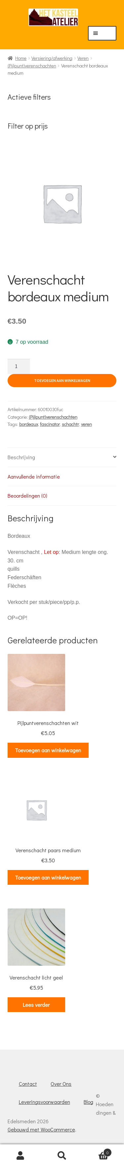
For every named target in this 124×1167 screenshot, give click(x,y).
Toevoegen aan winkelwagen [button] (48, 750)
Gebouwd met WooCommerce (41, 1129)
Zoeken (62, 1156)
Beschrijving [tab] (21, 457)
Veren (83, 58)
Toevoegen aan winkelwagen (62, 380)
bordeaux (28, 424)
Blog (88, 1101)
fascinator (50, 424)
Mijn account (20, 1156)
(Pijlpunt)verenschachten (32, 65)
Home (20, 58)
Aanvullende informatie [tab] (34, 476)
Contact (28, 1083)
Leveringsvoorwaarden (44, 1101)
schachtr (70, 424)
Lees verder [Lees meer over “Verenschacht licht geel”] (36, 1004)
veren (86, 424)
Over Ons (61, 1083)
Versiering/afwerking (51, 58)
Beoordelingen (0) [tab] (27, 495)
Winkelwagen (97, 1151)
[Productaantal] (19, 366)
